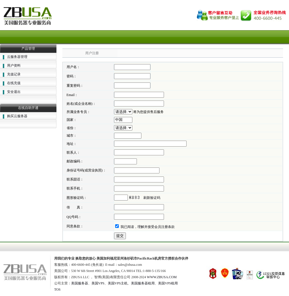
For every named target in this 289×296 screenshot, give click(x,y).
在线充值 (14, 83)
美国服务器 (79, 283)
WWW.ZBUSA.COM (162, 277)
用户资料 (14, 66)
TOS (57, 289)
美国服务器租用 (143, 283)
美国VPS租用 (168, 283)
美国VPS (97, 283)
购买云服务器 (17, 116)
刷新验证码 (151, 198)
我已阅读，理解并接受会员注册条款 (148, 227)
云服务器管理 (17, 57)
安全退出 (14, 92)
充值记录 (14, 74)
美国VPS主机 (118, 283)
